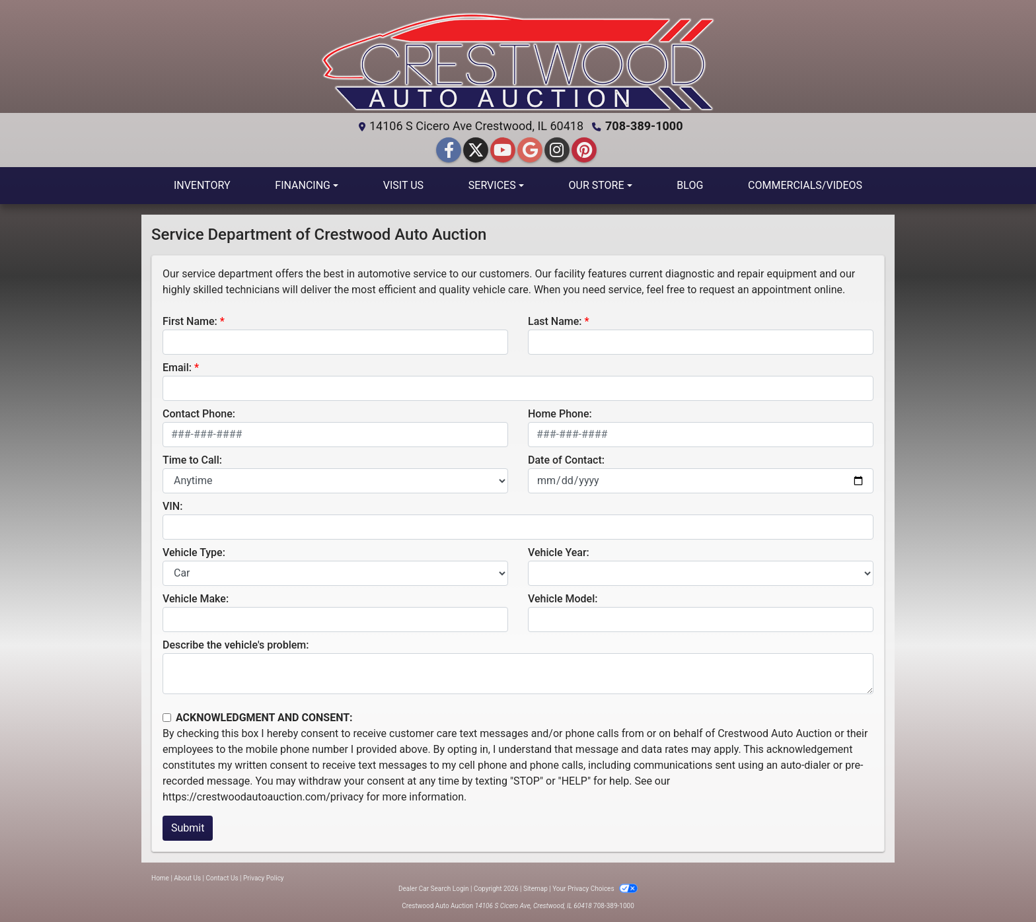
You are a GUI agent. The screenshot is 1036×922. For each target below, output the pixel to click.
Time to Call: (192, 460)
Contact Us (222, 878)
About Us (187, 878)
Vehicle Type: (194, 552)
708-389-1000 (644, 126)
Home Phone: (560, 414)
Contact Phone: (199, 414)
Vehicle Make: (196, 598)
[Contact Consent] (167, 717)
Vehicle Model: (562, 598)
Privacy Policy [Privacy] (263, 878)
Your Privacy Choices (595, 888)
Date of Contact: (566, 460)
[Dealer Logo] (518, 62)
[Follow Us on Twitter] (477, 150)
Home (160, 878)
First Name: (190, 321)
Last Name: (555, 321)
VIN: (172, 506)
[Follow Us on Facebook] (450, 150)
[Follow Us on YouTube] (504, 150)
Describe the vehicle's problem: (236, 645)
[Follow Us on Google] (531, 150)
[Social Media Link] (559, 150)
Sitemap (535, 888)
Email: (177, 367)
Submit (187, 828)
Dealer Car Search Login (433, 888)
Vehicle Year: (558, 552)
